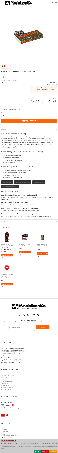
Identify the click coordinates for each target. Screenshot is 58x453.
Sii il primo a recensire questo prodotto (9, 80)
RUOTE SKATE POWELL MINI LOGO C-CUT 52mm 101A (7, 276)
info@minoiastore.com (7, 355)
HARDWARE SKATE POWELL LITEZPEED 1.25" (42, 245)
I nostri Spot (4, 429)
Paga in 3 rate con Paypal (23, 182)
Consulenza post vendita (7, 375)
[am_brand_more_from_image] (7, 242)
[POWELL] (3, 78)
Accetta (38, 451)
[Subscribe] (42, 327)
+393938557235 (5, 350)
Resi (54, 102)
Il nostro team (4, 431)
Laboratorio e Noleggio (7, 387)
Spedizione (4, 379)
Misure (43, 102)
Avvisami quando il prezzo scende (10, 109)
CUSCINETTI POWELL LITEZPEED (24, 244)
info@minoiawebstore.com (8, 353)
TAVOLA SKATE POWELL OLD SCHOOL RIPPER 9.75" (7, 245)
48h (37, 102)
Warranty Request (6, 389)
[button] (2, 257)
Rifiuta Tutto (45, 451)
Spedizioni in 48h (39, 182)
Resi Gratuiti (4, 383)
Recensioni (4, 221)
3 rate (48, 102)
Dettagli (3, 129)
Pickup (32, 102)
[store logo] (18, 3)
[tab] (29, 129)
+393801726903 (5, 351)
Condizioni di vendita (6, 381)
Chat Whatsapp (7, 182)
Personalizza (53, 451)
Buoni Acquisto (5, 385)
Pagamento (4, 377)
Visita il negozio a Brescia (10, 186)
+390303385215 (5, 348)
